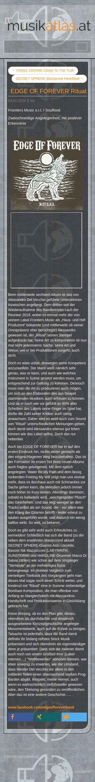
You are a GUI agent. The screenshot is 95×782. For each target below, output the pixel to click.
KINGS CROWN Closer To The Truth (43, 70)
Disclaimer (83, 772)
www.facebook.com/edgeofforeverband (41, 707)
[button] (20, 717)
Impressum (47, 764)
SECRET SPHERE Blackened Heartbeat (49, 78)
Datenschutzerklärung (21, 756)
